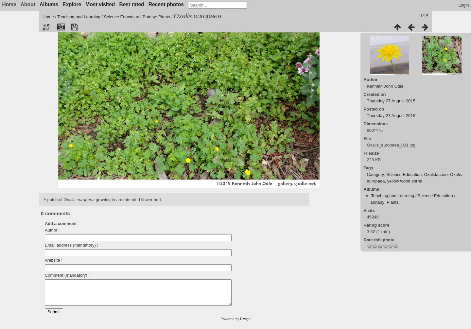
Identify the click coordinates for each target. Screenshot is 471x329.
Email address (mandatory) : (71, 245)
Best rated (131, 4)
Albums (49, 4)
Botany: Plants (156, 16)
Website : (53, 260)
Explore (71, 4)
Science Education (121, 16)
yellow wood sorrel (404, 181)
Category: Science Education (394, 174)
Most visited (100, 4)
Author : (52, 230)
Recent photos (166, 4)
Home (48, 16)
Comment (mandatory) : (67, 275)
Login (464, 5)
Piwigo (245, 324)
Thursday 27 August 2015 (391, 100)
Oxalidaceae (435, 174)
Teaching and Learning (78, 16)
